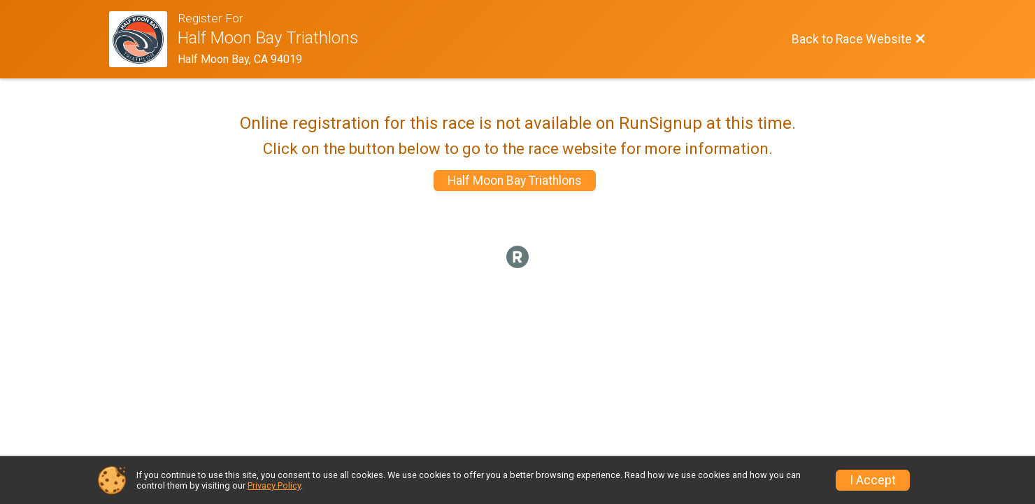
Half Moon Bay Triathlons (515, 181)
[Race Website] (143, 39)
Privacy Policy (274, 485)
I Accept (873, 480)
